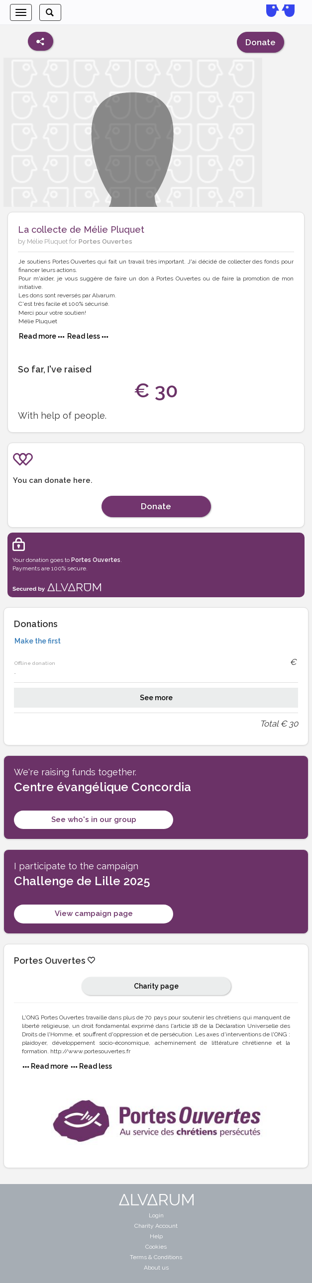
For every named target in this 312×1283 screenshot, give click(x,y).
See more (156, 698)
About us (156, 1267)
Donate (260, 42)
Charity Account (156, 1225)
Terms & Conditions (156, 1257)
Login (156, 1215)
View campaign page (94, 913)
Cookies (156, 1246)
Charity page (156, 986)
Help (156, 1236)
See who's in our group (93, 819)
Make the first (37, 641)
